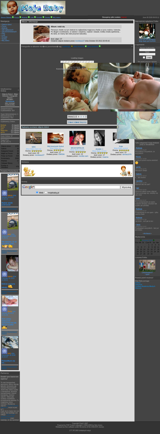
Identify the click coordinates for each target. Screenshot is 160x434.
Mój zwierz (57, 17)
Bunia (3, 127)
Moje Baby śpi (55, 148)
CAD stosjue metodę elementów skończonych (8, 416)
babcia (10, 195)
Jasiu (138, 225)
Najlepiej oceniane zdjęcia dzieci (35, 127)
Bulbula (3, 125)
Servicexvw (9, 101)
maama (105, 157)
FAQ (3, 33)
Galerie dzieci (7, 24)
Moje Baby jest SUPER (147, 41)
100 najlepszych (7, 30)
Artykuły (25, 17)
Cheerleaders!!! (147, 272)
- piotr (82, 67)
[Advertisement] (10, 65)
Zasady (47, 17)
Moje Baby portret (78, 150)
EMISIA (61, 154)
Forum (16, 17)
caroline (139, 181)
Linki (32, 17)
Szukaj (4, 39)
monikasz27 (80, 41)
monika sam (83, 156)
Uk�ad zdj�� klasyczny (77, 122)
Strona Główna (6, 17)
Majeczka (4, 130)
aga (137, 188)
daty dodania (80, 46)
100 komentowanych (9, 32)
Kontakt (39, 17)
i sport (147, 274)
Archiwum (147, 233)
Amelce (137, 283)
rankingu (68, 46)
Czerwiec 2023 (147, 240)
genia (3, 132)
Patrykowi (138, 284)
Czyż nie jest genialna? (147, 39)
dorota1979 (126, 154)
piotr (2, 129)
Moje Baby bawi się (33, 149)
